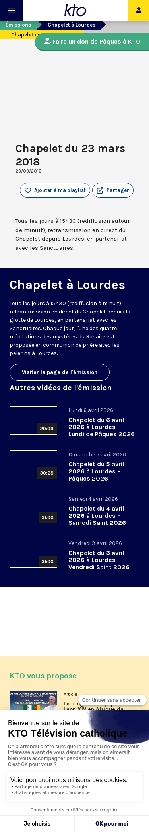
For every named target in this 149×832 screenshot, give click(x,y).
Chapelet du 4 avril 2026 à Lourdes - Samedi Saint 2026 (97, 515)
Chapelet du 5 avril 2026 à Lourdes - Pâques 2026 (96, 471)
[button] (113, 190)
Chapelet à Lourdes (71, 25)
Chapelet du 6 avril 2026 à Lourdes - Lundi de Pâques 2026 (101, 427)
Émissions (18, 25)
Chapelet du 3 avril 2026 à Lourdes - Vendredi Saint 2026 (99, 560)
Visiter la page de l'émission (59, 372)
